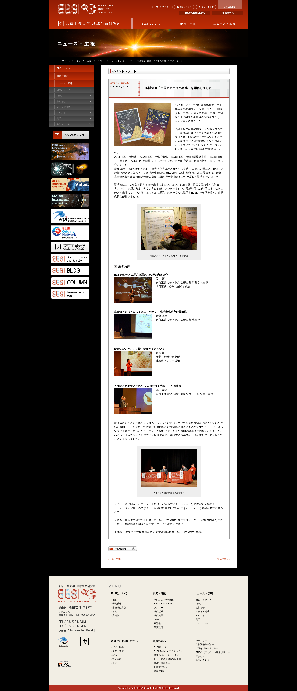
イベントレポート (119, 61)
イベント (101, 61)
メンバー (158, 607)
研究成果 (158, 615)
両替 (114, 663)
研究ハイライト (65, 90)
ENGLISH (230, 4)
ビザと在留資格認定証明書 (167, 659)
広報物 (115, 615)
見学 (198, 619)
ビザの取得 (118, 647)
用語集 (157, 623)
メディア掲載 (202, 611)
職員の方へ (227, 13)
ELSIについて (151, 23)
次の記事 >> (223, 559)
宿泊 (114, 655)
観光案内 (116, 659)
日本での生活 (161, 667)
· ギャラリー (200, 640)
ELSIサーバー (161, 647)
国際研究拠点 (119, 607)
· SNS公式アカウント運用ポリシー (212, 652)
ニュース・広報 (224, 23)
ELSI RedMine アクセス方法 (168, 651)
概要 (114, 599)
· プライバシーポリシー (206, 648)
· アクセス (199, 656)
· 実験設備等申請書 (204, 644)
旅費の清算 (118, 651)
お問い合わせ (184, 7)
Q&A (156, 619)
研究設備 (158, 627)
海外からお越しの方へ (194, 13)
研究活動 (158, 611)
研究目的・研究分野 (164, 599)
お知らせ (200, 607)
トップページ (64, 61)
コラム (60, 95)
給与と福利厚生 (162, 663)
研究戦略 (116, 603)
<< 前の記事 (114, 559)
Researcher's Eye (163, 603)
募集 (114, 611)
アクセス (162, 7)
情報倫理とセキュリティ (166, 655)
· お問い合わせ (201, 660)
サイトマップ (205, 7)
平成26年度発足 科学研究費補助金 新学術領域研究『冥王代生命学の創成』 (158, 531)
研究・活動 (187, 23)
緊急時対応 (159, 671)
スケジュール (63, 124)
